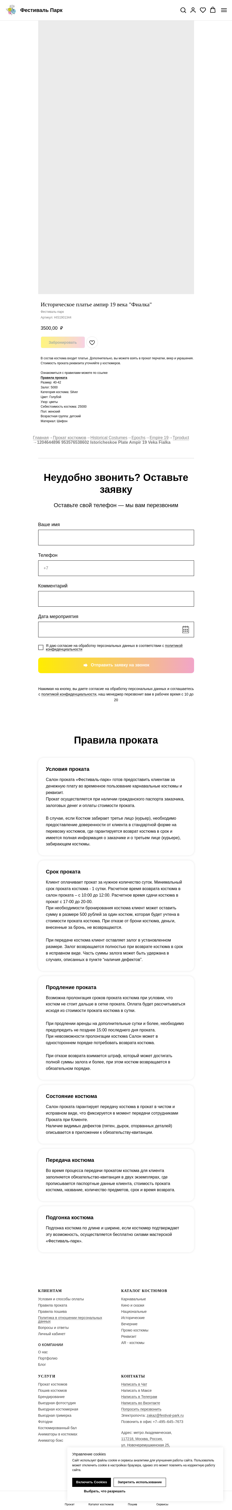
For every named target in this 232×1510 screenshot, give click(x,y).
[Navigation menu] (224, 10)
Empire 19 (159, 437)
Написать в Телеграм (139, 1397)
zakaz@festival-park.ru (165, 1415)
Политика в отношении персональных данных (70, 1319)
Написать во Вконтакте (140, 1403)
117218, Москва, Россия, (142, 1439)
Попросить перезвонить (141, 1409)
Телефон (48, 555)
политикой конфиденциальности (68, 694)
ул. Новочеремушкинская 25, (145, 1445)
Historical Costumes (108, 437)
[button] (183, 10)
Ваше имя (49, 524)
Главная (41, 437)
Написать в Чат (134, 1384)
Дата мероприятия (58, 616)
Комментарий (53, 585)
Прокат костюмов (69, 437)
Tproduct (181, 437)
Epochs (138, 437)
